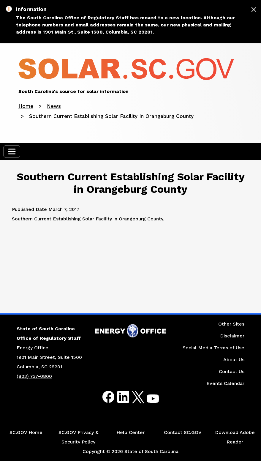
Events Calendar (225, 383)
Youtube (148, 400)
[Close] (253, 9)
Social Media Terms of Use (213, 348)
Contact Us (231, 371)
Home (25, 106)
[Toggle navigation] (12, 151)
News (54, 106)
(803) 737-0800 (34, 376)
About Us (233, 359)
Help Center (130, 432)
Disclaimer (232, 336)
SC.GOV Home (26, 432)
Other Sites (231, 324)
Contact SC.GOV (183, 432)
